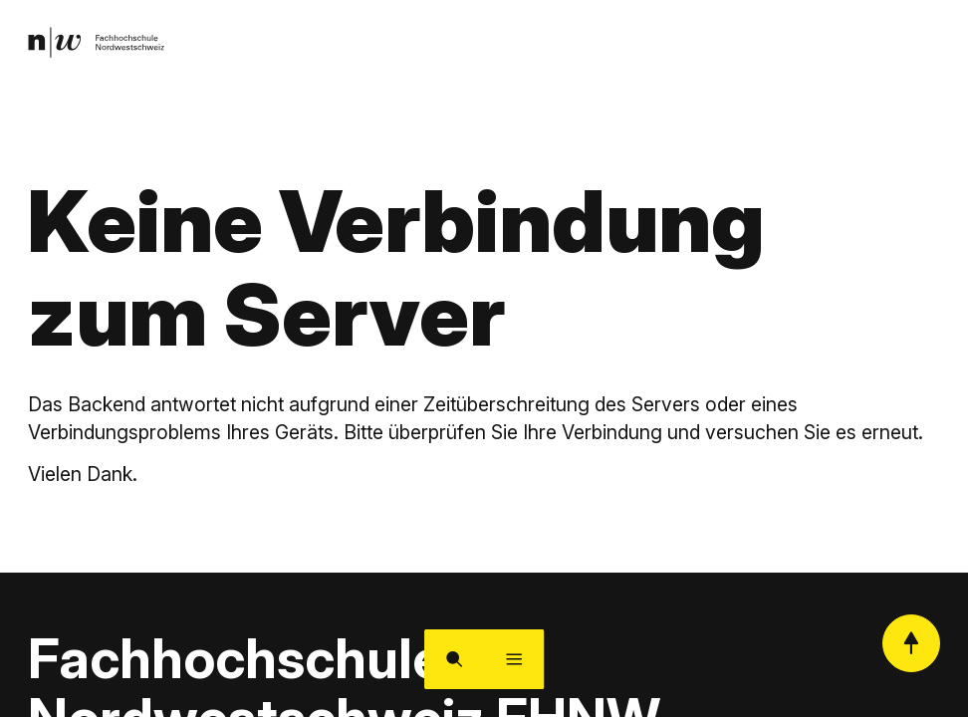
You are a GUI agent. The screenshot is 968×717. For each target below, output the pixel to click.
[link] (100, 44)
